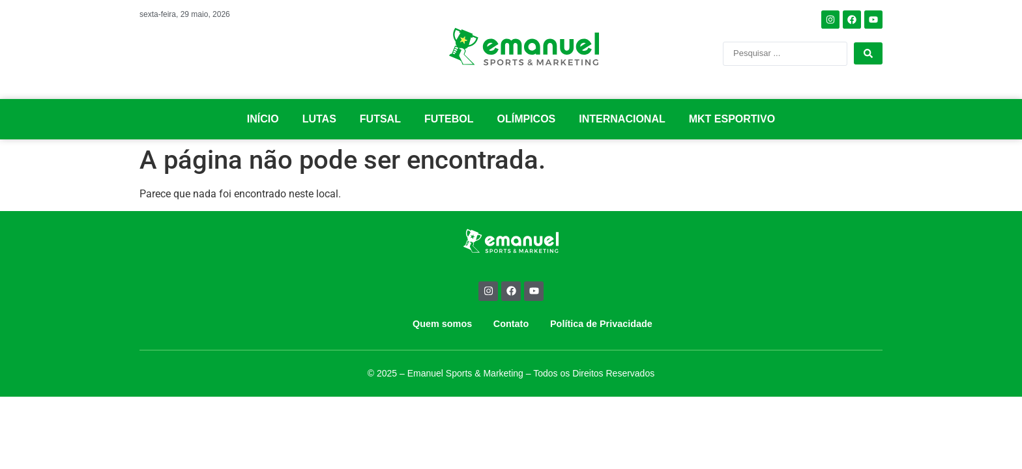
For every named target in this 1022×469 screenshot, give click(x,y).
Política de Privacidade (601, 324)
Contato (511, 324)
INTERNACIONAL (622, 118)
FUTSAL (380, 118)
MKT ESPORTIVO (732, 118)
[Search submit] (868, 53)
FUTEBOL (449, 118)
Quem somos (442, 324)
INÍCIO (263, 118)
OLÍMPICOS (526, 118)
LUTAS (319, 118)
